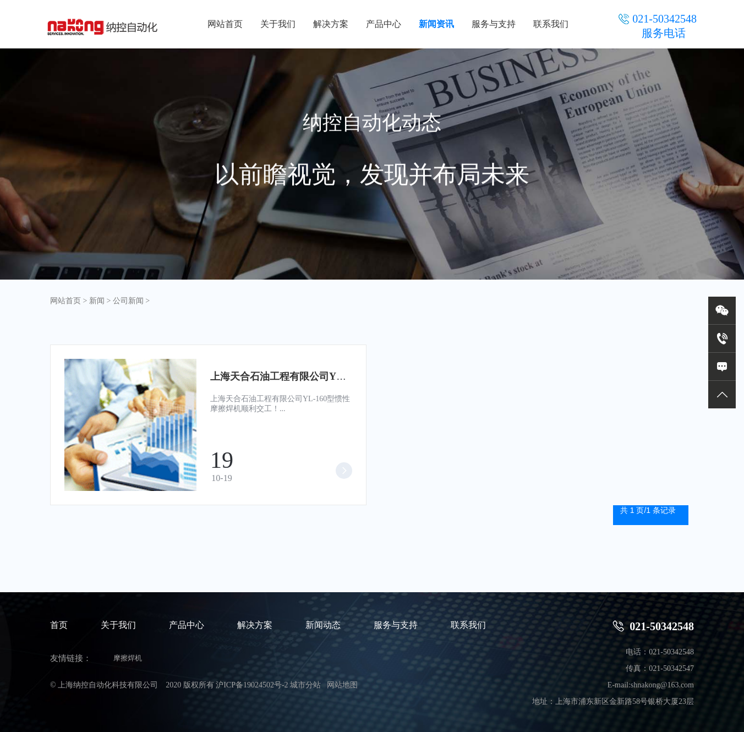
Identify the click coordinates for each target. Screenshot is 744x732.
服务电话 (664, 33)
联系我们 (550, 24)
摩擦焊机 (127, 658)
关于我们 (278, 24)
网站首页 (225, 24)
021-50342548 (653, 626)
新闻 (97, 301)
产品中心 (383, 24)
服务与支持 (494, 24)
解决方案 (330, 24)
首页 (59, 625)
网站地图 (342, 685)
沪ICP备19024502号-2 (252, 685)
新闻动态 (323, 625)
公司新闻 (128, 301)
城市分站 (305, 685)
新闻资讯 (436, 24)
